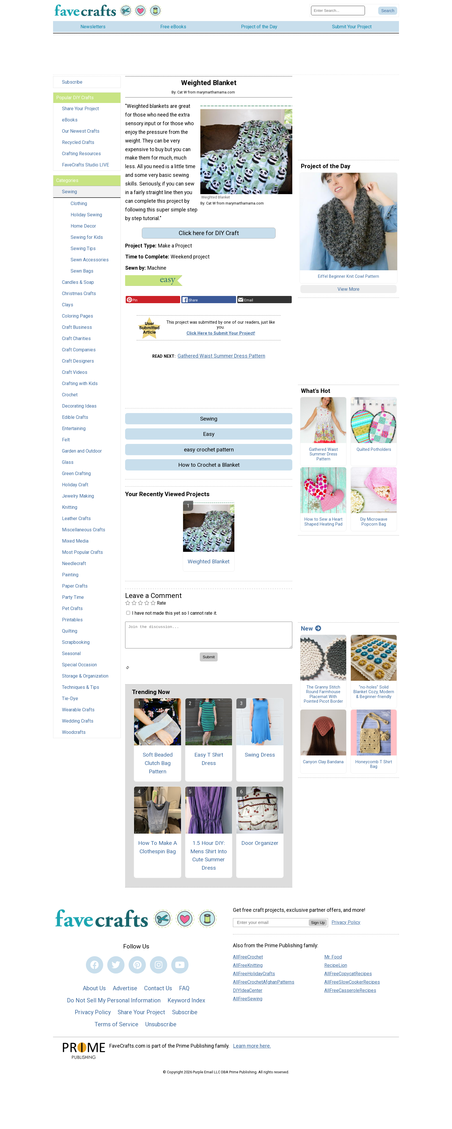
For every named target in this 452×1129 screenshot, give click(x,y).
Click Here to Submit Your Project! (221, 336)
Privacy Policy (93, 1015)
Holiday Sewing (86, 218)
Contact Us (158, 991)
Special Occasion (79, 668)
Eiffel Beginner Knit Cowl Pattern (348, 279)
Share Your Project (80, 112)
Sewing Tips (83, 251)
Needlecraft (74, 566)
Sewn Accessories (90, 263)
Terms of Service (116, 1027)
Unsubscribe (160, 1027)
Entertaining (74, 431)
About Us (94, 991)
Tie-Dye (70, 701)
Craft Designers (78, 364)
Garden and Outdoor (82, 454)
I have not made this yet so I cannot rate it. (174, 616)
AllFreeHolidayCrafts (254, 976)
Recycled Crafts (78, 145)
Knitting (69, 510)
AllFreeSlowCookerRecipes (352, 985)
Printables (72, 623)
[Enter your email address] (271, 925)
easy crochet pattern (209, 452)
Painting (70, 578)
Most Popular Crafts (82, 555)
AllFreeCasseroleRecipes (350, 993)
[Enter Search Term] (338, 12)
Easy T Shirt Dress (208, 761)
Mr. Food (333, 960)
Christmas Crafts (79, 296)
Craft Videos (74, 375)
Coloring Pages (77, 319)
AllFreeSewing (247, 1001)
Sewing (69, 195)
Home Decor (83, 229)
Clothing (79, 206)
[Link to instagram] (158, 968)
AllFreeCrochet (248, 960)
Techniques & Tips (80, 690)
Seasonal (71, 656)
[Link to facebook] (94, 968)
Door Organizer (259, 846)
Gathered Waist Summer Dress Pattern (221, 359)
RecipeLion (335, 968)
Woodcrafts (74, 735)
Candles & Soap (78, 285)
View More (348, 292)
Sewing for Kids (87, 240)
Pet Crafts (72, 611)
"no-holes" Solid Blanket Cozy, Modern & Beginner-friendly (373, 695)
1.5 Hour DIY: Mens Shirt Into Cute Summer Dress (208, 858)
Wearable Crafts (78, 713)
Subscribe (72, 85)
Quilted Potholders (374, 452)
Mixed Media (75, 544)
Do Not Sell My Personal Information (114, 1003)
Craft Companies (79, 353)
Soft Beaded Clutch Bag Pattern (158, 766)
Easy (208, 437)
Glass (68, 465)
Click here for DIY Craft (209, 235)
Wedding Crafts (77, 724)
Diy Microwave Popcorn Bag (373, 525)
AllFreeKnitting (248, 968)
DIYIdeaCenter (247, 993)
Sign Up (318, 925)
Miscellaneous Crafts (83, 533)
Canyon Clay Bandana (323, 765)
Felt (66, 443)
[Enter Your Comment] (208, 637)
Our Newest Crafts (80, 134)
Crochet (70, 398)
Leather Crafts (76, 521)
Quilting (69, 634)
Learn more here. (252, 1049)
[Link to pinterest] (137, 968)
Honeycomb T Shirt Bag (373, 767)
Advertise (125, 991)
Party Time (73, 600)
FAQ (184, 991)
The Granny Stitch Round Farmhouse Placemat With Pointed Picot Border (323, 697)
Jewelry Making (78, 499)
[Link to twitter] (116, 968)
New (311, 631)
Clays (67, 308)
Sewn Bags (82, 274)
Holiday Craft (75, 488)
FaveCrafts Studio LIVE (85, 168)
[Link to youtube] (180, 968)
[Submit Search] (387, 12)
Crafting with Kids (80, 386)
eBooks (70, 123)
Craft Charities (76, 341)
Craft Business (77, 330)
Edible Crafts (75, 420)
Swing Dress (260, 757)
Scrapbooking (76, 645)
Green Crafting (76, 476)
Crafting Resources (81, 157)
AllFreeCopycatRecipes (348, 976)
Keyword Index (186, 1003)
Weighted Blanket (208, 564)
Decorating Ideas (79, 409)
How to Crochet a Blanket (209, 467)
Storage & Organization (85, 679)
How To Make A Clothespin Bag (157, 850)
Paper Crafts (75, 589)
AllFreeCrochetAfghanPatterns (263, 985)
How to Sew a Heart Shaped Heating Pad (323, 525)
